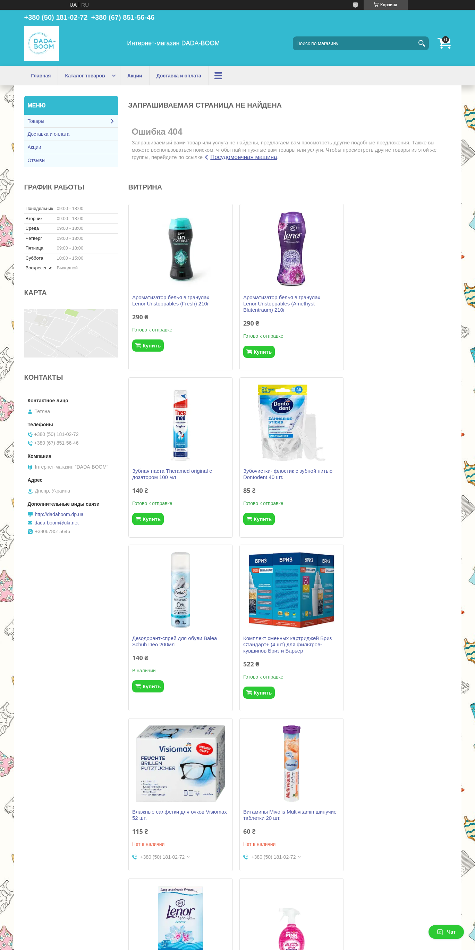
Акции (134, 75)
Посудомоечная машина (243, 157)
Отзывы (36, 160)
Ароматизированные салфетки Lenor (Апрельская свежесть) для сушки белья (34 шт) (396, 650)
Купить (152, 345)
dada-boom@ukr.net (57, 523)
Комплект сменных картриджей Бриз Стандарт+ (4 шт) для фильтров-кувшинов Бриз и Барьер (395, 477)
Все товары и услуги (287, 904)
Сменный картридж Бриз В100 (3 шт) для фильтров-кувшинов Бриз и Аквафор (286, 824)
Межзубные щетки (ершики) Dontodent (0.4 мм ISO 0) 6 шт (397, 821)
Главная (41, 75)
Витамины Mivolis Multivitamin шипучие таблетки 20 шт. (288, 647)
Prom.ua (267, 937)
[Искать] (422, 43)
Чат (446, 932)
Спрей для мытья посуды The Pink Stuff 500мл (180, 821)
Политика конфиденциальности (297, 943)
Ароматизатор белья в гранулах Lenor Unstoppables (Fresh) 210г (170, 300)
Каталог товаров (85, 75)
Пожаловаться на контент (238, 943)
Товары (36, 121)
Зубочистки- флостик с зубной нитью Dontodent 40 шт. (176, 474)
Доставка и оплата (178, 75)
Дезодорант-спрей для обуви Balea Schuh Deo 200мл (284, 474)
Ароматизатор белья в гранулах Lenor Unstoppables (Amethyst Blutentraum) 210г (280, 303)
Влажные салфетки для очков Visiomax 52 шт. (179, 647)
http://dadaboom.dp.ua (59, 514)
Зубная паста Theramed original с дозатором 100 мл (391, 300)
